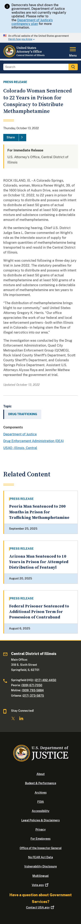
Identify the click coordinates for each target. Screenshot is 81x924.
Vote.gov (40, 885)
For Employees (40, 838)
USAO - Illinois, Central (20, 448)
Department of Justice (20, 434)
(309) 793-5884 (33, 690)
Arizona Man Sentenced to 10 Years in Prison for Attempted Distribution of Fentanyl (38, 562)
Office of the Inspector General (41, 848)
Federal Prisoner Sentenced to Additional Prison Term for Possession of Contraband (39, 612)
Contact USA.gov (40, 907)
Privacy (40, 829)
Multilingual (40, 875)
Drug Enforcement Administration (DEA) (33, 441)
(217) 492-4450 (45, 680)
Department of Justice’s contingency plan (32, 22)
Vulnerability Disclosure (40, 866)
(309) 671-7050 (31, 685)
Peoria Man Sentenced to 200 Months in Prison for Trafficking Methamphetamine (39, 512)
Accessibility (40, 811)
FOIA (40, 801)
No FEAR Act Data (40, 857)
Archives (41, 792)
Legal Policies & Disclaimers (40, 820)
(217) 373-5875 (33, 695)
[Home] (26, 56)
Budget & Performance (40, 783)
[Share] (14, 137)
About (41, 774)
